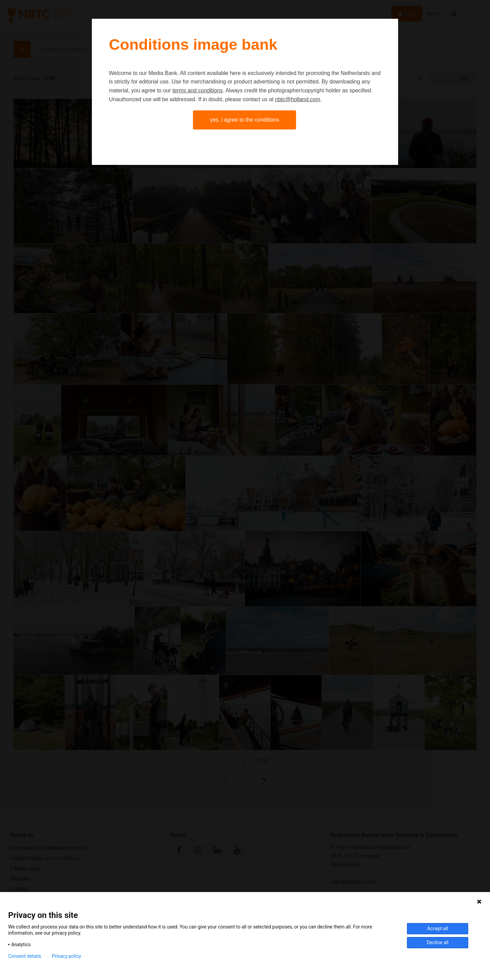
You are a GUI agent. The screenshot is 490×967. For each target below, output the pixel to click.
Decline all (437, 942)
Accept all (437, 928)
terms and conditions (198, 90)
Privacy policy (66, 956)
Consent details (24, 956)
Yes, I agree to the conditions (244, 120)
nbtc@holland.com (297, 99)
